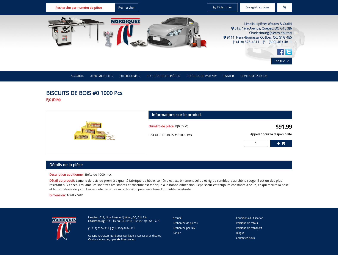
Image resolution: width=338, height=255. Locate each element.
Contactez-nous (254, 76)
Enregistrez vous (257, 7)
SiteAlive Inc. (126, 239)
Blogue (240, 233)
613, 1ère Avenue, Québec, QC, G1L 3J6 (263, 28)
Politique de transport (249, 228)
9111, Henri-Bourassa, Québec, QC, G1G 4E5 (259, 37)
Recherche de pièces (163, 76)
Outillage (128, 76)
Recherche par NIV (201, 76)
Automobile (100, 76)
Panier (177, 233)
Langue (281, 61)
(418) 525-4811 (247, 42)
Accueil (77, 76)
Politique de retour (247, 223)
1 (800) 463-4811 (279, 42)
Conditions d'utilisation (249, 218)
